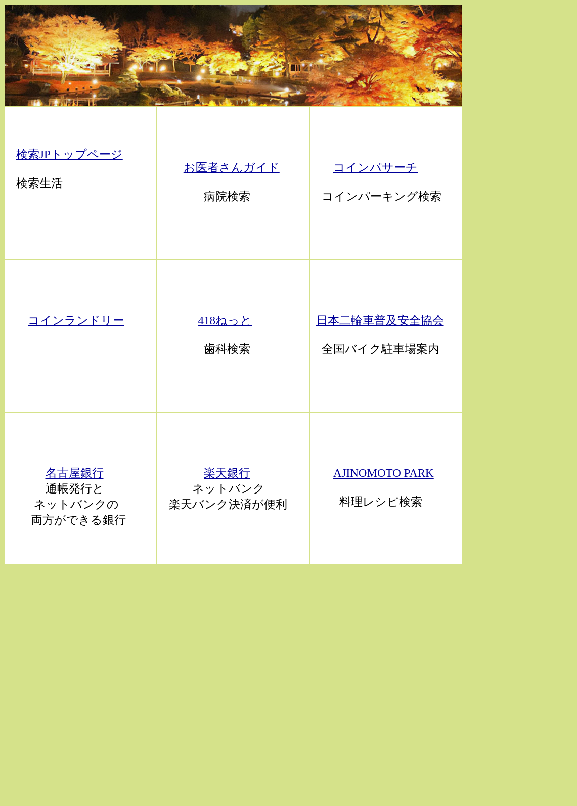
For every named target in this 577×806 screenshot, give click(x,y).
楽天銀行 (227, 473)
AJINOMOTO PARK (383, 473)
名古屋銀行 (75, 473)
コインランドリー (76, 320)
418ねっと (225, 320)
